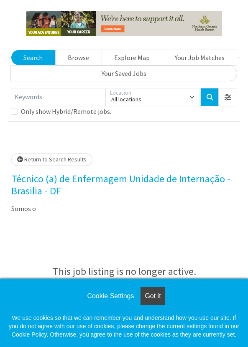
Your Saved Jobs (124, 73)
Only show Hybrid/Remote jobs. (66, 111)
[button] (228, 97)
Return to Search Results (52, 159)
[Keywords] (58, 97)
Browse (78, 57)
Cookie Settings (110, 295)
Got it (153, 295)
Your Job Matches (200, 57)
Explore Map (132, 57)
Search (33, 57)
